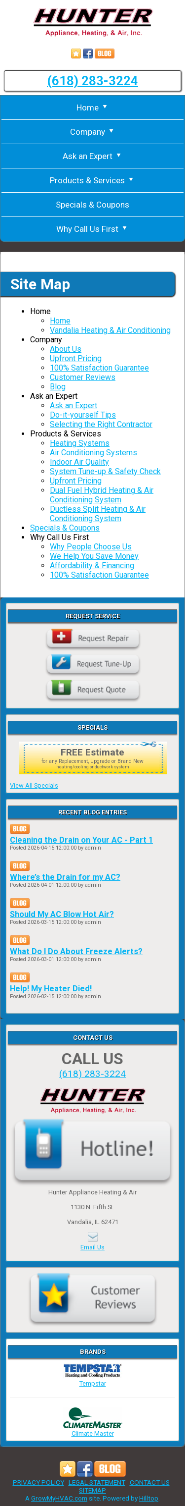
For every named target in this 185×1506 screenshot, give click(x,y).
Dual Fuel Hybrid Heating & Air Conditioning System (101, 494)
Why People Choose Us (91, 546)
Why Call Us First (92, 229)
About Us (65, 349)
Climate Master (92, 1429)
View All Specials (34, 785)
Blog (58, 386)
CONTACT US (150, 1482)
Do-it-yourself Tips (83, 415)
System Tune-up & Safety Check (105, 471)
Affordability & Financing (92, 565)
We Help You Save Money (94, 556)
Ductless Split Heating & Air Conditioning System (98, 513)
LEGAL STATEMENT (97, 1482)
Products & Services (92, 180)
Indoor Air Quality (79, 462)
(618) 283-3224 (92, 80)
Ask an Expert (93, 156)
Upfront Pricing (76, 358)
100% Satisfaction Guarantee (99, 368)
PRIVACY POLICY (38, 1482)
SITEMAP (92, 1490)
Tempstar (92, 1379)
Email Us (92, 1247)
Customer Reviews (82, 377)
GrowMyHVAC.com (59, 1498)
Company (92, 132)
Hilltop (148, 1498)
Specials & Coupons (92, 205)
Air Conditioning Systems (93, 452)
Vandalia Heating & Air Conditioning (110, 330)
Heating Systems (80, 443)
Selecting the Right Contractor (101, 424)
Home (92, 107)
